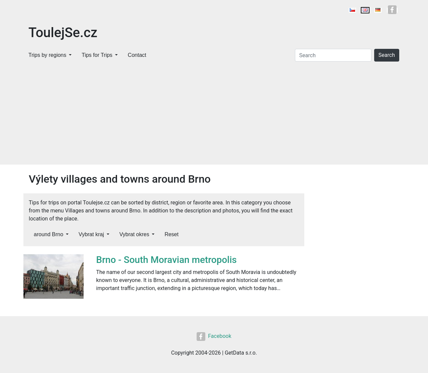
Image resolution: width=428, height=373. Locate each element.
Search (387, 55)
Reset (172, 234)
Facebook (214, 336)
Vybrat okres (134, 234)
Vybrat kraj (91, 234)
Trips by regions (47, 55)
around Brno (48, 234)
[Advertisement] (214, 114)
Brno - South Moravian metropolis (166, 259)
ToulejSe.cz (62, 32)
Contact (137, 55)
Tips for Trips (97, 55)
